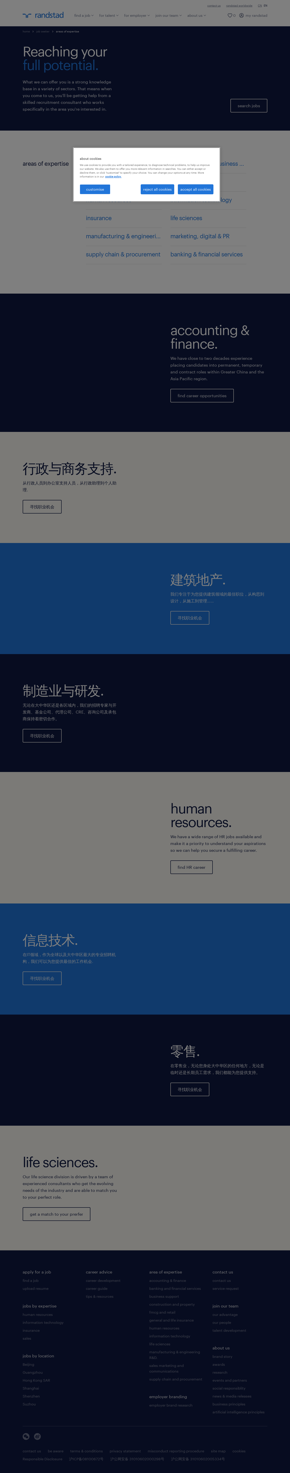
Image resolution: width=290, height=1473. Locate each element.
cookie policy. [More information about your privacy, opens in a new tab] (113, 176)
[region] (146, 174)
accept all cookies (195, 189)
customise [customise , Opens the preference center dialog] (95, 189)
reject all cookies (157, 189)
